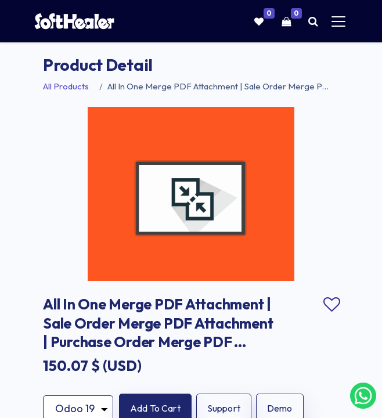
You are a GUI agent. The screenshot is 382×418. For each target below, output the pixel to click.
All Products (66, 86)
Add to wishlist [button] (331, 304)
